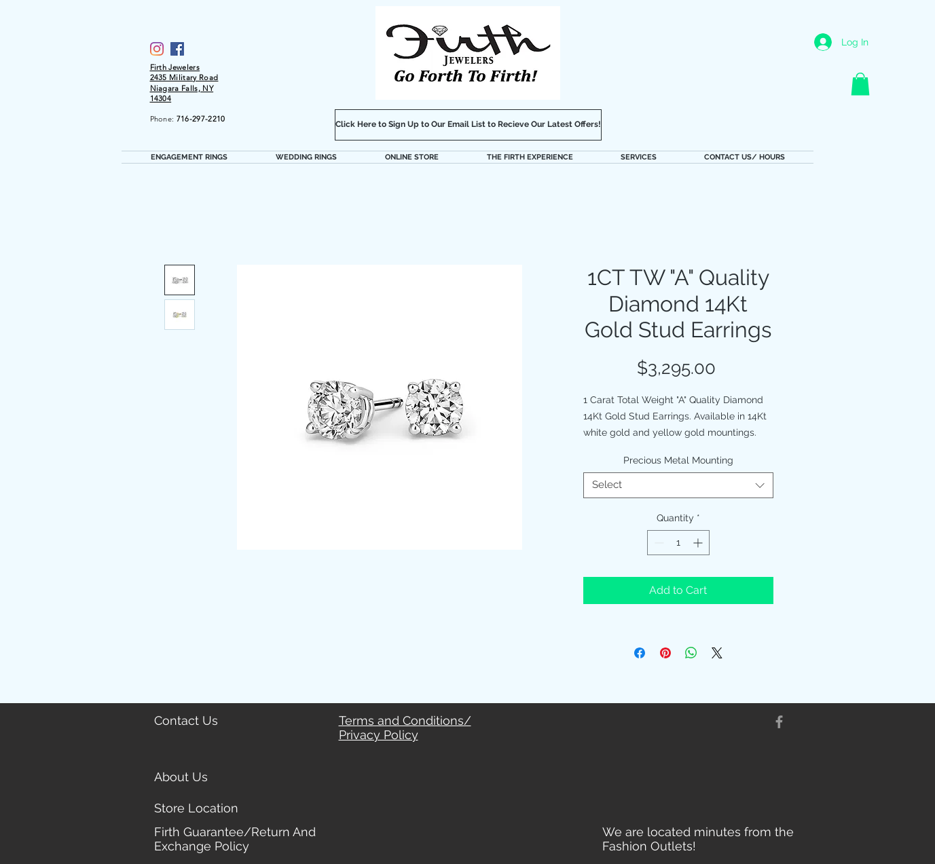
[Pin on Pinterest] (665, 653)
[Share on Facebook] (639, 653)
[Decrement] (657, 543)
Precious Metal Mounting (678, 460)
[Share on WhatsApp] (691, 653)
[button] (860, 84)
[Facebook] (177, 49)
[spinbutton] (678, 543)
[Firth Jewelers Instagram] (157, 49)
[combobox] (678, 485)
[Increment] (699, 543)
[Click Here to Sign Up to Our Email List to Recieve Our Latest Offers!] (468, 124)
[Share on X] (717, 653)
